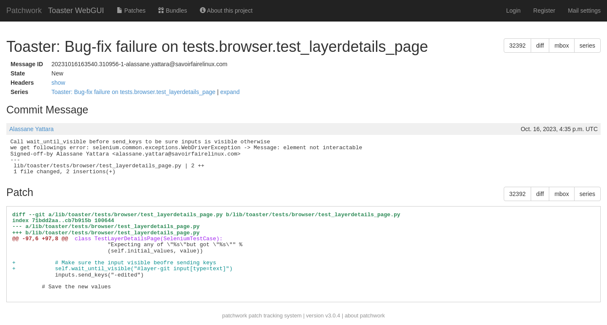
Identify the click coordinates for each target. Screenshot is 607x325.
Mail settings (584, 10)
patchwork (234, 315)
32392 (517, 45)
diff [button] (540, 45)
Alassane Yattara (31, 129)
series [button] (587, 45)
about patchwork (365, 315)
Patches (131, 10)
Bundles (172, 10)
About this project (226, 10)
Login (513, 10)
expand (230, 92)
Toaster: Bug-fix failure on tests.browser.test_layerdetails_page (134, 92)
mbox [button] (561, 45)
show (58, 82)
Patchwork (24, 10)
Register (544, 10)
